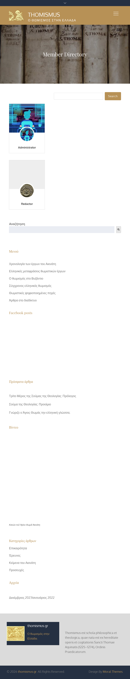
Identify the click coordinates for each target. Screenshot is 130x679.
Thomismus (44, 14)
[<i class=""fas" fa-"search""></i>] (118, 229)
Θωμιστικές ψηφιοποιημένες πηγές (32, 293)
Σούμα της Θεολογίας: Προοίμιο (30, 404)
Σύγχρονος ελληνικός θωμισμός (30, 286)
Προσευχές (16, 570)
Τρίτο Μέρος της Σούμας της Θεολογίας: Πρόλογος (42, 396)
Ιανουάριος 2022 (43, 597)
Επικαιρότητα (18, 548)
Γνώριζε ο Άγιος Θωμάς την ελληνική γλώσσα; (39, 412)
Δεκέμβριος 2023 (20, 597)
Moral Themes (113, 671)
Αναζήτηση (17, 224)
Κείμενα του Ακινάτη (22, 563)
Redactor (27, 204)
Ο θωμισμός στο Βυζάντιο (26, 278)
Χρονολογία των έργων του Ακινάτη (32, 264)
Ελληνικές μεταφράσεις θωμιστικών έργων (37, 271)
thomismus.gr (27, 671)
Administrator (27, 147)
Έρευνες (14, 555)
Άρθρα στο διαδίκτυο (23, 300)
